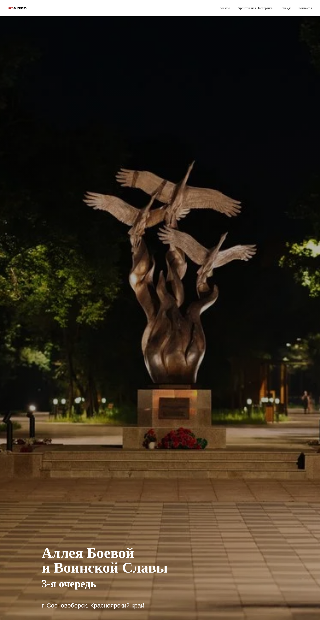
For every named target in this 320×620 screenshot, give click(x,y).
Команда (285, 8)
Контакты (305, 8)
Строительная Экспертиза (254, 8)
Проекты (223, 8)
